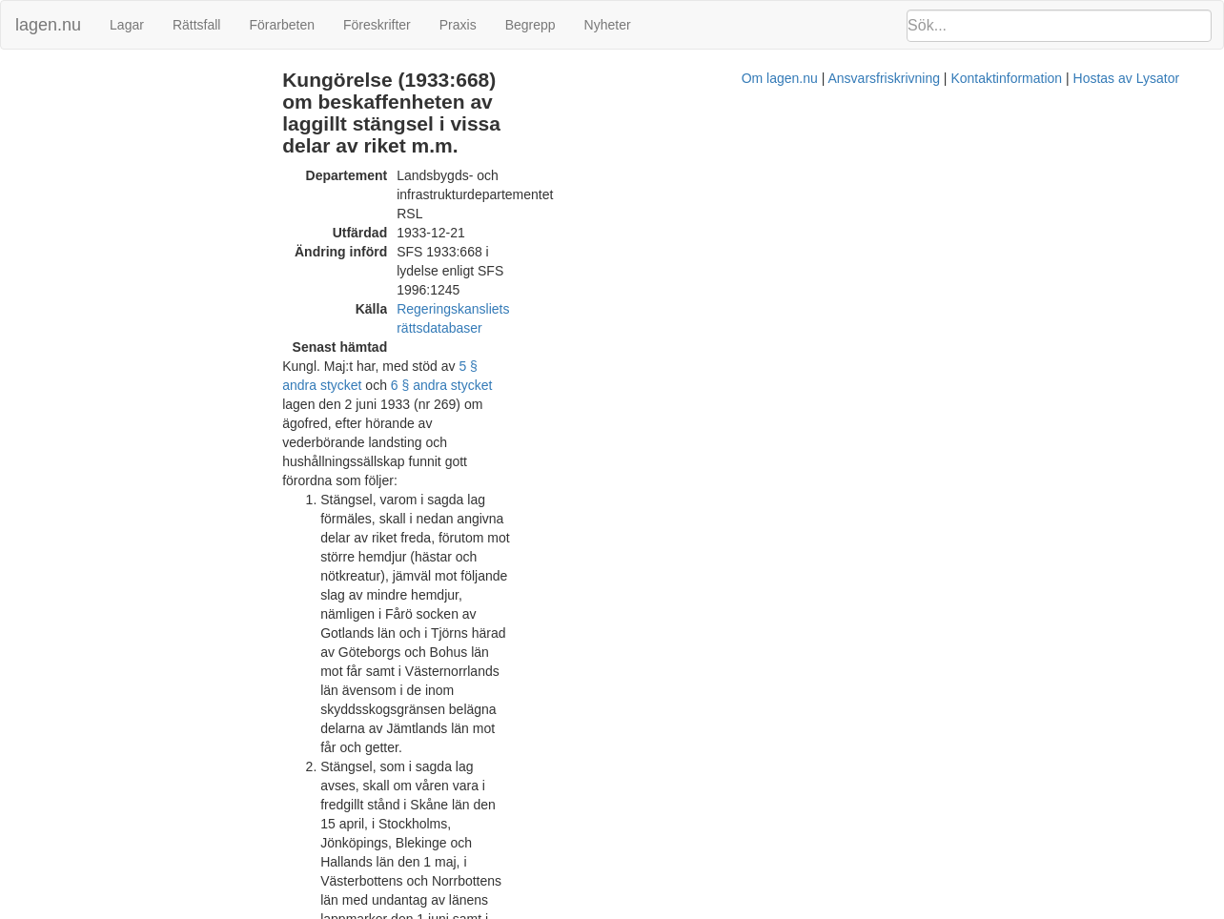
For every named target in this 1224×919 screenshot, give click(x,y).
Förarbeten (281, 24)
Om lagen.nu (584, 909)
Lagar (127, 24)
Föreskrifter (377, 24)
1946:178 (615, 589)
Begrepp (530, 24)
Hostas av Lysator (931, 909)
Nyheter (607, 24)
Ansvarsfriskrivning (689, 909)
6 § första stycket (436, 513)
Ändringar (39, 79)
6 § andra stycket (699, 227)
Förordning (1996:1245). (748, 455)
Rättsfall (197, 24)
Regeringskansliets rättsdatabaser (557, 188)
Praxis (458, 24)
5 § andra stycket (569, 227)
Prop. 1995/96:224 (643, 842)
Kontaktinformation (811, 909)
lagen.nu (48, 24)
